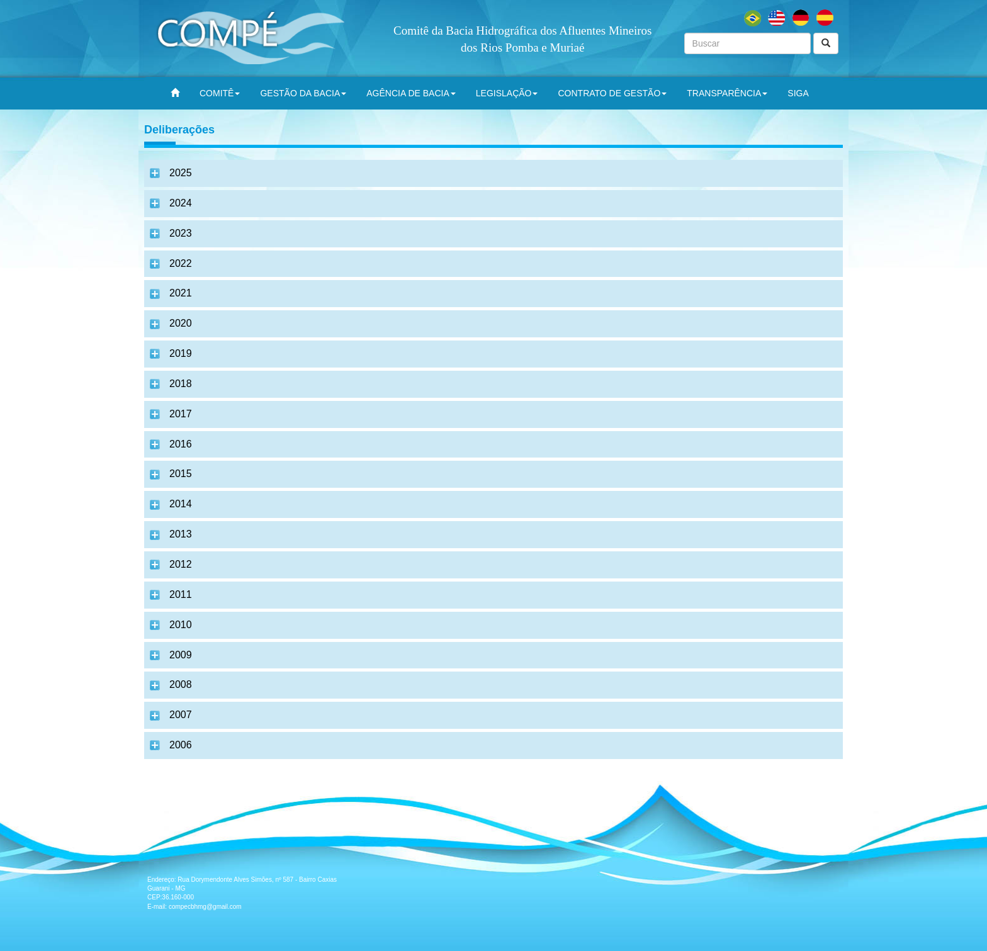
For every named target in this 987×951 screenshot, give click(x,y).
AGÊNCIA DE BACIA (410, 93)
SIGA (797, 93)
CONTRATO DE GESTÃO (612, 93)
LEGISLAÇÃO (507, 93)
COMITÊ (220, 93)
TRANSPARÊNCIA (727, 93)
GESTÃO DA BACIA (303, 93)
